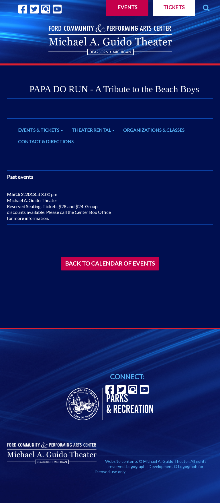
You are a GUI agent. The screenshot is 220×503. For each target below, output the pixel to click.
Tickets (173, 7)
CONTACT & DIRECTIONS (46, 141)
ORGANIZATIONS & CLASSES (153, 130)
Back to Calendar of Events (110, 263)
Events (127, 7)
